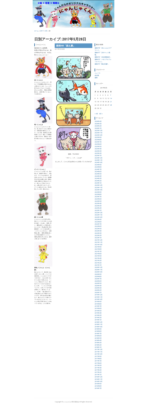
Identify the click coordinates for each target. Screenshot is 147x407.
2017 (41, 31)
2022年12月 (98, 213)
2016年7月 (98, 388)
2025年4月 (98, 149)
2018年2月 (98, 345)
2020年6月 (98, 281)
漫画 (96, 78)
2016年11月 (98, 379)
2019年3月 (98, 315)
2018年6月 (98, 336)
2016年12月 (98, 377)
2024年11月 (98, 160)
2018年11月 (98, 324)
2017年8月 (98, 359)
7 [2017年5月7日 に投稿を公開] (110, 95)
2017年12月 (98, 349)
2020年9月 (98, 274)
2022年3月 (98, 233)
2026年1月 (98, 128)
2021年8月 (98, 249)
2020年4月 (98, 286)
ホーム (36, 31)
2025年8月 (98, 140)
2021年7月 (98, 251)
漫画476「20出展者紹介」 (103, 57)
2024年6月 (98, 171)
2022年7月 (98, 224)
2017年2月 (98, 372)
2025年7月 (98, 142)
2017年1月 (98, 375)
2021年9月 (98, 247)
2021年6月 (98, 254)
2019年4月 (98, 313)
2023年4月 (98, 203)
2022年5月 (98, 229)
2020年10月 (98, 272)
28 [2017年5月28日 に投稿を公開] (111, 105)
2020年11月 (98, 270)
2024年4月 (98, 176)
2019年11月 (98, 297)
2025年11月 (98, 133)
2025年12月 (98, 130)
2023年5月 (98, 201)
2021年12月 (98, 240)
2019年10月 (98, 299)
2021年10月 (98, 245)
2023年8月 (98, 194)
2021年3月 (98, 260)
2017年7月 (98, 361)
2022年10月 (98, 217)
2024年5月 (98, 174)
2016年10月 (98, 381)
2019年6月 (98, 308)
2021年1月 (98, 265)
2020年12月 (98, 267)
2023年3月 (98, 206)
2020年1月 (98, 292)
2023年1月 (98, 210)
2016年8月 (98, 386)
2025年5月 (98, 146)
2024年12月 (98, 158)
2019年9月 (98, 301)
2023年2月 (98, 208)
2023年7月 (98, 197)
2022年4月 (98, 231)
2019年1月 (98, 320)
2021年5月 (98, 256)
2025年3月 (98, 151)
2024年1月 (98, 183)
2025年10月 (98, 135)
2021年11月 (98, 242)
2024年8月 (98, 167)
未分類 (97, 75)
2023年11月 (98, 187)
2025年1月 (98, 155)
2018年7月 (98, 333)
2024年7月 (98, 169)
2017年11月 (98, 352)
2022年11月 (98, 215)
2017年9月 (98, 356)
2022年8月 (98, 222)
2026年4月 (98, 121)
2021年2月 (98, 263)
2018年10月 (98, 327)
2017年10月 (98, 354)
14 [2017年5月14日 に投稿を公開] (111, 98)
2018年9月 (98, 329)
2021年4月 (98, 258)
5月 (46, 31)
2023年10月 (98, 190)
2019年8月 (98, 304)
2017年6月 (98, 363)
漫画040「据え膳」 (65, 45)
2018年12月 (98, 322)
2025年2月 (98, 153)
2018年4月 (98, 340)
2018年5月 (98, 338)
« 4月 (96, 114)
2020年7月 (98, 279)
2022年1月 (98, 238)
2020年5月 (98, 283)
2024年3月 (98, 178)
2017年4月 (98, 368)
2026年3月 (98, 124)
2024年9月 (98, 165)
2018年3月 (98, 343)
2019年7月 (98, 306)
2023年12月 (98, 185)
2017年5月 (98, 365)
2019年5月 (98, 311)
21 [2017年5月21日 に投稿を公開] (111, 102)
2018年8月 (98, 331)
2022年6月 (98, 226)
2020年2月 (98, 290)
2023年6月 (98, 199)
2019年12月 (98, 295)
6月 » (101, 114)
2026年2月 (98, 126)
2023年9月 (98, 192)
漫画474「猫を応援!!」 (102, 64)
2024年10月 (98, 162)
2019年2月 (98, 317)
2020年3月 (98, 288)
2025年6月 (98, 144)
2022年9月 (98, 219)
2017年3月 (98, 370)
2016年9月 (98, 384)
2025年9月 (98, 137)
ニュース (97, 73)
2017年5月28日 (60, 49)
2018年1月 (98, 347)
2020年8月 (98, 276)
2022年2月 (98, 235)
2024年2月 (98, 181)
